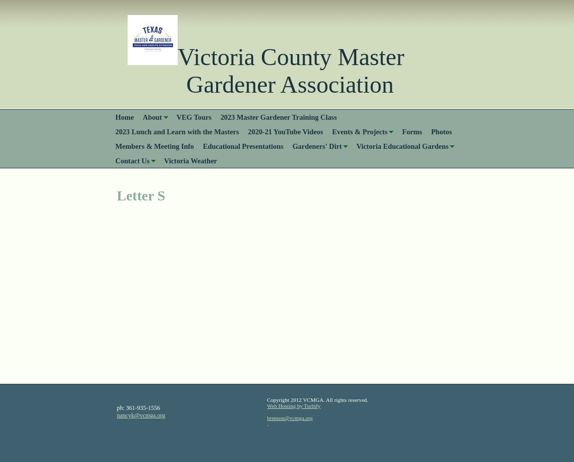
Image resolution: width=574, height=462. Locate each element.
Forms (412, 132)
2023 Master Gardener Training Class (279, 117)
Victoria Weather (190, 161)
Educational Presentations (243, 146)
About (152, 117)
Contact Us (133, 161)
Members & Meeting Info (155, 146)
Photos (441, 132)
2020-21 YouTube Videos (285, 132)
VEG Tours (194, 117)
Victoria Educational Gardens (402, 146)
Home (125, 117)
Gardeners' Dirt (317, 146)
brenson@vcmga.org (290, 418)
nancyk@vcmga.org (141, 415)
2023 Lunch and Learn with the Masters (177, 132)
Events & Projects (360, 132)
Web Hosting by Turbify (294, 406)
